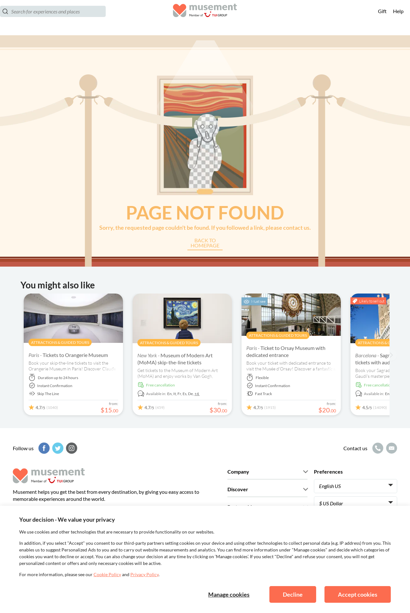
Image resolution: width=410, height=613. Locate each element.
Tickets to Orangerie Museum (68, 355)
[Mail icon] (390, 448)
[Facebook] (43, 448)
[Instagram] (70, 448)
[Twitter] (57, 448)
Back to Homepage (205, 243)
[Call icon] (377, 448)
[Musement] (205, 17)
